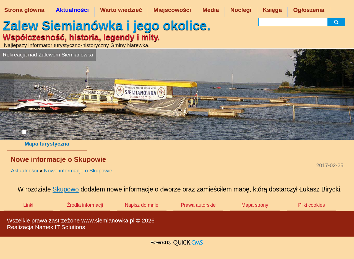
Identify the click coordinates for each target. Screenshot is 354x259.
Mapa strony (254, 205)
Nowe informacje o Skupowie (78, 170)
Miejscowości (172, 10)
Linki (28, 205)
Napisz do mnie (141, 205)
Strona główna (24, 10)
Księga (272, 10)
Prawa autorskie (198, 205)
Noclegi (240, 10)
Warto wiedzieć (121, 10)
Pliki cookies (311, 205)
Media (210, 10)
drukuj (344, 226)
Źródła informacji (85, 205)
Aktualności (72, 10)
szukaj (337, 22)
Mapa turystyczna (47, 144)
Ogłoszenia (308, 10)
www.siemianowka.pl (107, 220)
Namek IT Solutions (60, 227)
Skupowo (66, 189)
